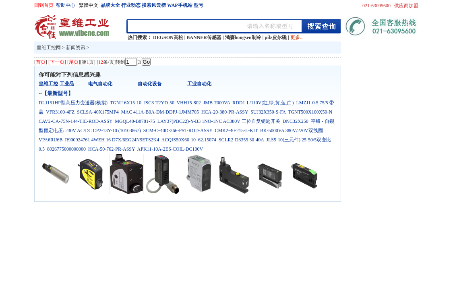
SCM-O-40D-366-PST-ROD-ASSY (178, 130)
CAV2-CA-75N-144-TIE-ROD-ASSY (75, 121)
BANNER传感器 (203, 37)
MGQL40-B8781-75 (135, 121)
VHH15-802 (189, 103)
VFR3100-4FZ (60, 112)
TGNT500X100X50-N (310, 112)
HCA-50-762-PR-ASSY (111, 149)
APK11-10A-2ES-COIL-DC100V (170, 149)
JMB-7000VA (216, 103)
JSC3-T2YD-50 (159, 103)
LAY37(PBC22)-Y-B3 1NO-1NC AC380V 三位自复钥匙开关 (218, 121)
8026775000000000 (66, 149)
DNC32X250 (295, 121)
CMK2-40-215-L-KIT (236, 130)
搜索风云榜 (154, 5)
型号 (198, 5)
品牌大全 (110, 5)
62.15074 (207, 140)
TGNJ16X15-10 (125, 103)
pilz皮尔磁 (276, 37)
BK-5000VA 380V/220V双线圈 (291, 130)
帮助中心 (65, 5)
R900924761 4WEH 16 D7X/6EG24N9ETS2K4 (112, 140)
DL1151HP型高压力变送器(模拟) (73, 103)
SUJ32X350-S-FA (267, 112)
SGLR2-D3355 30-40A (241, 140)
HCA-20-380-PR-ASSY (224, 112)
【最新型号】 (57, 93)
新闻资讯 (75, 47)
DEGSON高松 (168, 37)
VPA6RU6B (51, 140)
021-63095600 (376, 5)
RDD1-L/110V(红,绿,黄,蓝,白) (263, 103)
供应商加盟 (406, 5)
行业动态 (131, 5)
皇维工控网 (49, 47)
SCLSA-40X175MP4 (97, 112)
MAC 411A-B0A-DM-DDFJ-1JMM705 (160, 112)
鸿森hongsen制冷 (243, 37)
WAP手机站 (179, 5)
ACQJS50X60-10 (178, 140)
